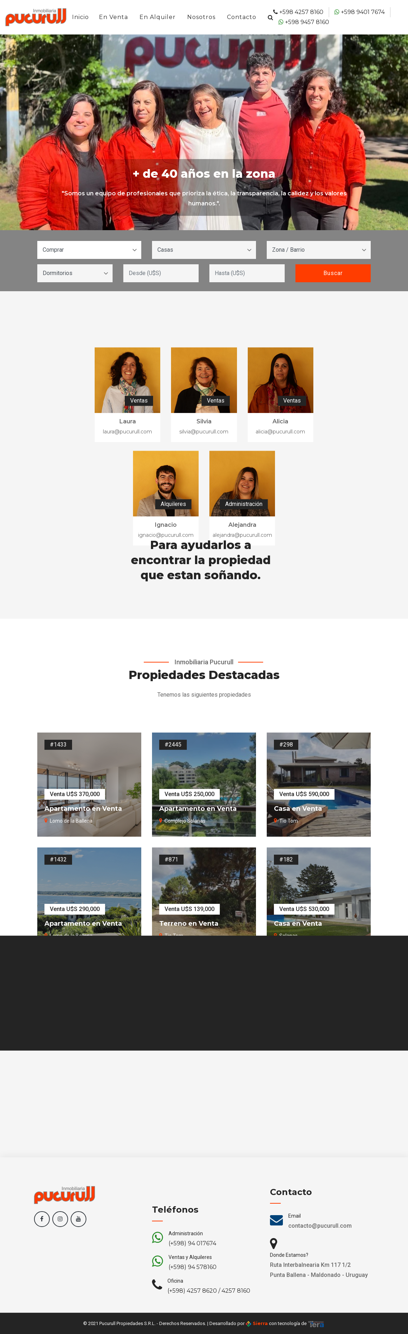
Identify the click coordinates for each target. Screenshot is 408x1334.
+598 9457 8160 (304, 22)
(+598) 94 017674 (192, 1276)
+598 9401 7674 (360, 12)
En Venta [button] (113, 17)
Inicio (80, 17)
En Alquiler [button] (157, 17)
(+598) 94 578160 (193, 1300)
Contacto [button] (241, 17)
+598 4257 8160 (298, 12)
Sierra (257, 1323)
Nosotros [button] (201, 17)
